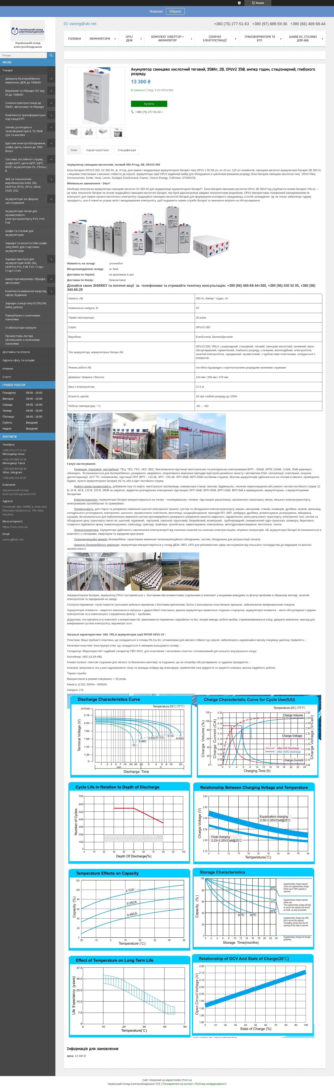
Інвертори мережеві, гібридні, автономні (25, 281)
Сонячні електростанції (215, 38)
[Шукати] (51, 55)
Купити (149, 104)
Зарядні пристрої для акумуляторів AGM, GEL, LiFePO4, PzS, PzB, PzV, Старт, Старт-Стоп (24, 264)
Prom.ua (187, 1080)
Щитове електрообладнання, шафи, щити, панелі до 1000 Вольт (25, 147)
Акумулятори (100, 38)
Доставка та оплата (16, 352)
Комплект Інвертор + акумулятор (167, 38)
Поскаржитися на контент (178, 1083)
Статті (7, 377)
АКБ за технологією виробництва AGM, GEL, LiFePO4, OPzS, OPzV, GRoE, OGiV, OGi (23, 184)
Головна (74, 38)
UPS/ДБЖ (129, 38)
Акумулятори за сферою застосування (21, 201)
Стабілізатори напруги (20, 327)
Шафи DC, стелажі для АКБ (303, 38)
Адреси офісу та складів (19, 360)
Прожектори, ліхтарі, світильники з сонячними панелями (22, 339)
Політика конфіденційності (210, 1083)
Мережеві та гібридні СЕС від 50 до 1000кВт (24, 92)
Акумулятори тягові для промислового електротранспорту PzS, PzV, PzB (25, 216)
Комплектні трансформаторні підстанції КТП (25, 117)
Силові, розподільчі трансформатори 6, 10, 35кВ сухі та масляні (24, 131)
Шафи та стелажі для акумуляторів (19, 233)
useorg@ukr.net (13, 539)
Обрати (175, 11)
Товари (8, 70)
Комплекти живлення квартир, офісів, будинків (26, 293)
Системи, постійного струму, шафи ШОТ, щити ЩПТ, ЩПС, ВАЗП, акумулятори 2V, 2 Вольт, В (26, 165)
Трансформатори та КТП (259, 38)
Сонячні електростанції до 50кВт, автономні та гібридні (24, 105)
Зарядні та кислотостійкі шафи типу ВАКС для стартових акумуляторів (26, 247)
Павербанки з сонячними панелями (22, 317)
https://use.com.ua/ (15, 527)
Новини (8, 368)
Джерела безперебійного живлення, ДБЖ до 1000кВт (23, 80)
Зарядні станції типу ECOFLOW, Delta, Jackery (26, 305)
